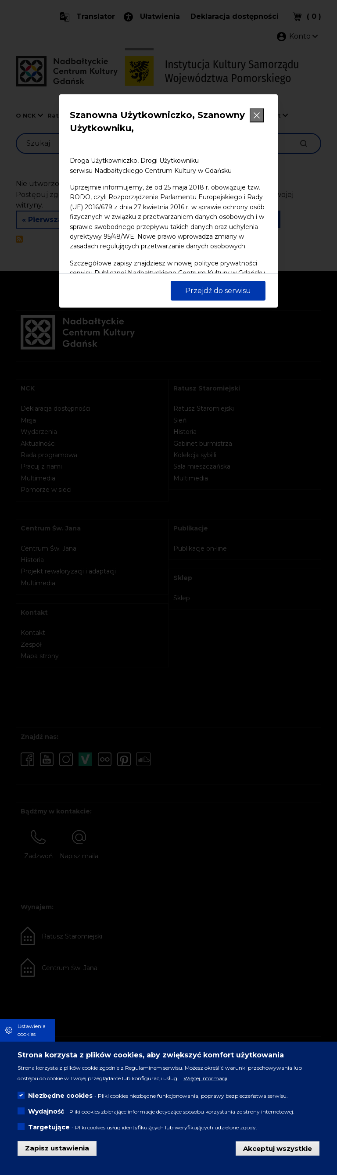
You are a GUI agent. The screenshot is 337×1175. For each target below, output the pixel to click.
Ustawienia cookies (32, 1032)
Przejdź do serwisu (218, 291)
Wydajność (46, 1114)
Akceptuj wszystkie (277, 1151)
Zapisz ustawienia (57, 1151)
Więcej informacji (205, 1081)
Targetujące (49, 1130)
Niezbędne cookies (60, 1099)
